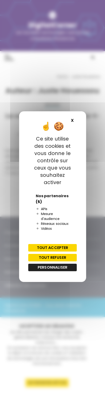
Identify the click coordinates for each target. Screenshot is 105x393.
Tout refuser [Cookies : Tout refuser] (52, 257)
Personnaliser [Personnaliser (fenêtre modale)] (52, 267)
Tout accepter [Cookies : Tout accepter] (52, 247)
